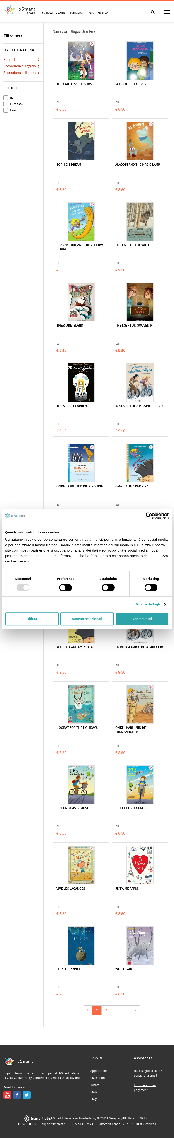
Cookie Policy (23, 1078)
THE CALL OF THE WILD (132, 245)
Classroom (97, 1078)
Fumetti (47, 12)
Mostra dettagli (147, 604)
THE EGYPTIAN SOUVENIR (133, 326)
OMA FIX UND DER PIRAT (132, 486)
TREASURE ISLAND (69, 326)
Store (94, 1092)
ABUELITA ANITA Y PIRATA (74, 647)
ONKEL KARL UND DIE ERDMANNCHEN (131, 730)
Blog (93, 1099)
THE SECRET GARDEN (71, 406)
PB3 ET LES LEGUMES (130, 808)
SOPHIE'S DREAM (68, 165)
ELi (12, 97)
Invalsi (90, 12)
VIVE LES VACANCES (70, 889)
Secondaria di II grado (20, 72)
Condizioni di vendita (47, 1078)
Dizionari (61, 12)
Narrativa (76, 12)
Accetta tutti (142, 619)
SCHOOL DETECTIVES (130, 84)
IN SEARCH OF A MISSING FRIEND (139, 406)
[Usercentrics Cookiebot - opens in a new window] (149, 515)
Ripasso (102, 12)
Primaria (10, 59)
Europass (16, 104)
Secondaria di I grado (19, 66)
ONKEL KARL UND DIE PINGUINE (79, 486)
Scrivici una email (145, 1076)
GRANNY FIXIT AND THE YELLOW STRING (79, 247)
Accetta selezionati (87, 619)
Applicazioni (98, 1071)
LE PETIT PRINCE (68, 969)
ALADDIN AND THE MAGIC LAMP (137, 165)
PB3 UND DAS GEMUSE (72, 808)
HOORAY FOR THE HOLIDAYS (77, 728)
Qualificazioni (71, 1078)
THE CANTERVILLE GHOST (75, 84)
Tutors (94, 1085)
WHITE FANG (124, 969)
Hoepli (14, 110)
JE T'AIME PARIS (126, 889)
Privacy (8, 1078)
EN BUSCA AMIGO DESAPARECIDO (139, 647)
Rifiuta (32, 619)
